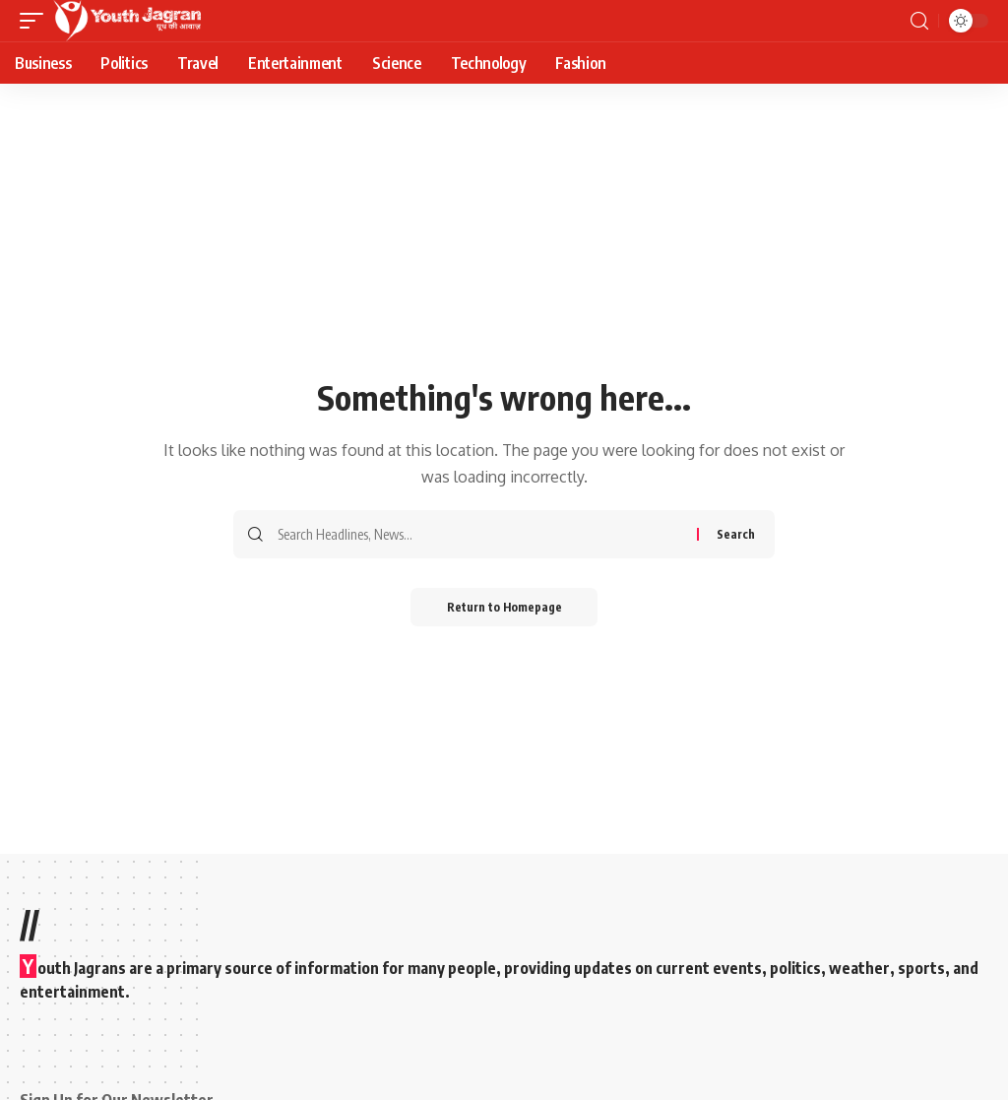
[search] (919, 21)
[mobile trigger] (36, 20)
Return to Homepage (504, 607)
